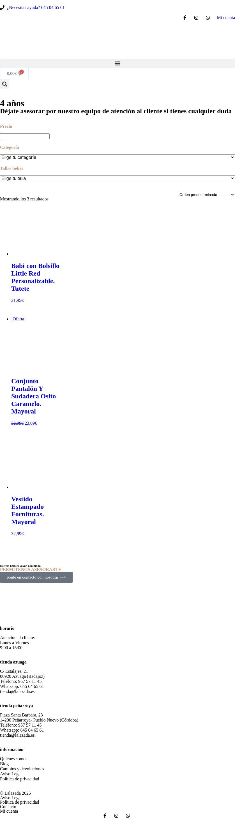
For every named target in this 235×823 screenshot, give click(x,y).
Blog (4, 763)
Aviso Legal (11, 773)
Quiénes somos (13, 758)
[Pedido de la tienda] (206, 194)
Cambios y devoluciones (22, 768)
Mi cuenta (9, 811)
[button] (117, 63)
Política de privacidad (19, 778)
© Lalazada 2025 (15, 793)
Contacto (8, 806)
